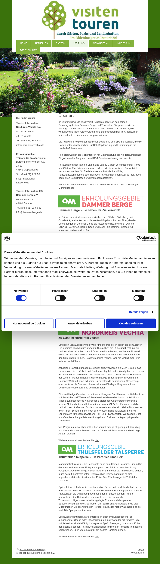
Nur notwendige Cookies (29, 323)
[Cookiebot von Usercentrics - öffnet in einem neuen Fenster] (139, 238)
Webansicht (137, 552)
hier (97, 440)
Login (141, 549)
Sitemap (40, 549)
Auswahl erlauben (80, 323)
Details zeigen (138, 312)
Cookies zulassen (131, 323)
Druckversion (25, 549)
